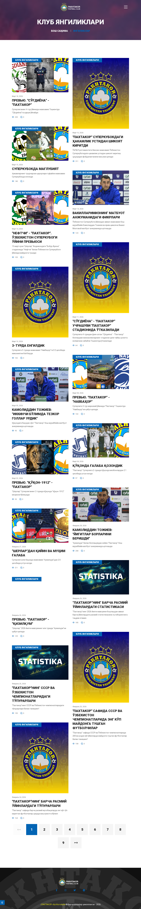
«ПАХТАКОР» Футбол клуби (52, 904)
